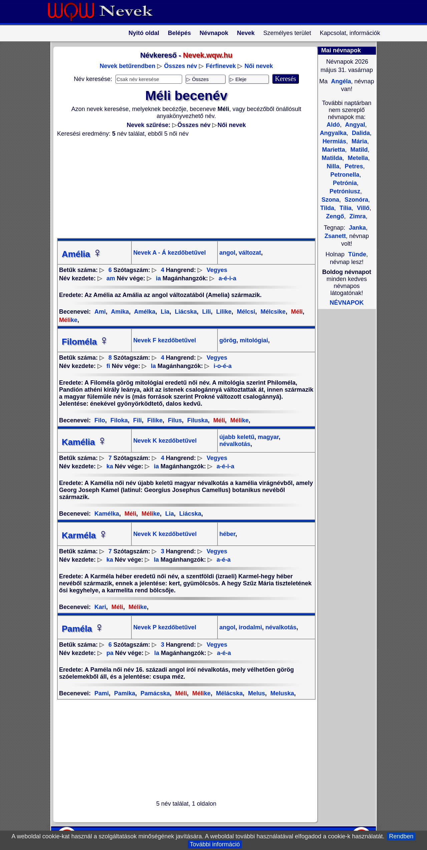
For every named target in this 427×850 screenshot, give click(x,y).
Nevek (246, 33)
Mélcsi (245, 311)
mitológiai (253, 340)
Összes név (180, 66)
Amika (119, 311)
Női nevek (259, 66)
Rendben (401, 836)
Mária (358, 141)
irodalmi (249, 627)
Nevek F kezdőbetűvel (164, 340)
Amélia (82, 254)
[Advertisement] (182, 187)
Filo (99, 420)
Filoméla (85, 341)
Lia (164, 311)
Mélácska (228, 693)
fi (108, 366)
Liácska (185, 311)
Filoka (118, 420)
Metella (357, 158)
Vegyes (216, 270)
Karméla (85, 535)
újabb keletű (236, 437)
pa (109, 653)
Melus (255, 693)
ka (109, 466)
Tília (345, 208)
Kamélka (106, 513)
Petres (353, 166)
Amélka (143, 311)
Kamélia (84, 442)
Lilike (223, 311)
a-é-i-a (227, 278)
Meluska (281, 693)
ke (239, 420)
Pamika (123, 693)
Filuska (196, 420)
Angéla (340, 81)
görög (227, 340)
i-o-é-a (223, 366)
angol (227, 252)
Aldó (333, 124)
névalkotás (234, 444)
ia (158, 278)
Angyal (354, 124)
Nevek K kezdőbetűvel (164, 440)
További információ (215, 844)
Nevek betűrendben (127, 66)
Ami (100, 311)
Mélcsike (272, 311)
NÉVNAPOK (347, 302)
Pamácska (154, 693)
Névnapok (213, 33)
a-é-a (224, 559)
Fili (136, 420)
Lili (205, 311)
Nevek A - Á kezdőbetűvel (169, 252)
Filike (153, 420)
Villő (362, 208)
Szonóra (355, 199)
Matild (358, 149)
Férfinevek (221, 66)
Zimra (357, 216)
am (110, 278)
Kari (100, 607)
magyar (267, 437)
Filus (174, 420)
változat (249, 252)
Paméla (83, 628)
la (153, 366)
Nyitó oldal (143, 33)
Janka (357, 227)
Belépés (179, 33)
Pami (101, 693)
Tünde (357, 254)
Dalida (360, 133)
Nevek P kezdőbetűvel (164, 627)
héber (227, 534)
